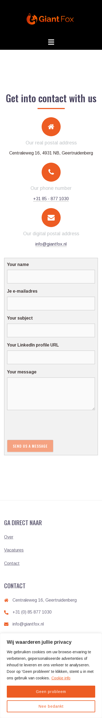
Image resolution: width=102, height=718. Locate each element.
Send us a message (30, 446)
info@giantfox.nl (51, 244)
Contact (12, 563)
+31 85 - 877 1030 (51, 198)
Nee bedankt (51, 706)
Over (8, 537)
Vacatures (14, 550)
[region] (51, 675)
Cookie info (60, 678)
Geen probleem (51, 691)
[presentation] (48, 424)
